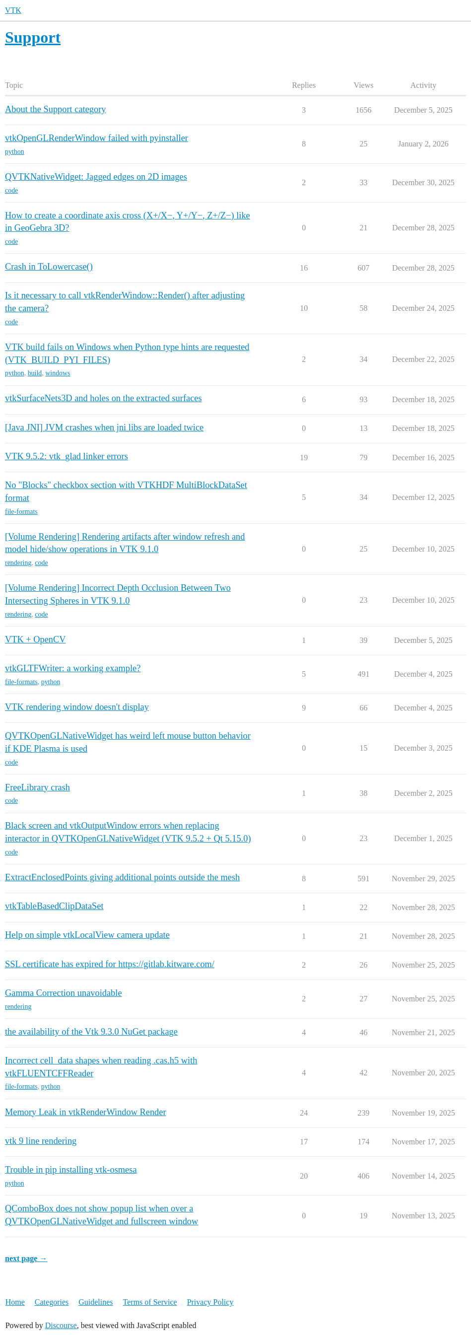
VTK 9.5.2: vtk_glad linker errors (66, 456)
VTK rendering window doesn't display (77, 707)
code (11, 190)
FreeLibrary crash (37, 787)
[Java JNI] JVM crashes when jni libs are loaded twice (104, 427)
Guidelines (95, 1302)
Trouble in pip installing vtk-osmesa (71, 1170)
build (35, 373)
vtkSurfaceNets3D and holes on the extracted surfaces (103, 398)
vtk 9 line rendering (40, 1141)
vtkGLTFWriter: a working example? (72, 668)
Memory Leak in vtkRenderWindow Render (85, 1112)
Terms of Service (150, 1302)
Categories (51, 1302)
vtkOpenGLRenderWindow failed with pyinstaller (96, 138)
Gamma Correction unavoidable (63, 993)
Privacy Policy (210, 1302)
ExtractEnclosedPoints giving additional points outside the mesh (122, 877)
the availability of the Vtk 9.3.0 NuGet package (91, 1032)
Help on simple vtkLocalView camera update (87, 935)
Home (15, 1302)
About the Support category (55, 109)
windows (57, 373)
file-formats (21, 511)
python (14, 151)
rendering (18, 562)
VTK (13, 10)
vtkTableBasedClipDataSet (54, 906)
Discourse (61, 1325)
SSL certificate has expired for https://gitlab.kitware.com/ (109, 964)
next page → (26, 1258)
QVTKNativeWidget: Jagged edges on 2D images (96, 177)
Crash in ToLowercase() (49, 267)
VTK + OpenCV (35, 639)
